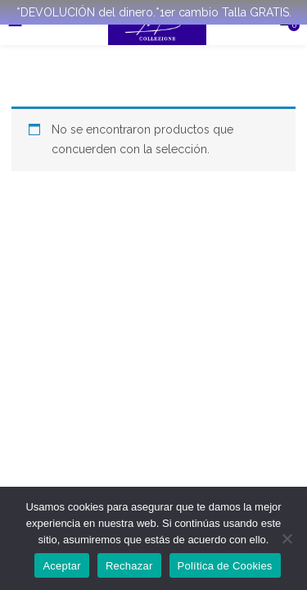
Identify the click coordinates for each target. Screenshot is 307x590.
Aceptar (62, 566)
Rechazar (129, 566)
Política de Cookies (225, 566)
